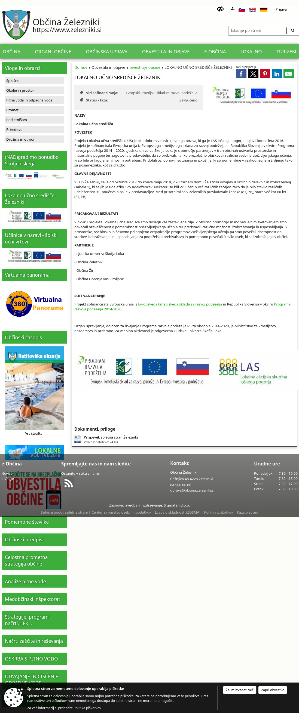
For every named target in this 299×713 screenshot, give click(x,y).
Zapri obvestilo (272, 690)
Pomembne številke (27, 521)
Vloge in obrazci (22, 68)
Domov (80, 67)
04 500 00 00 (180, 485)
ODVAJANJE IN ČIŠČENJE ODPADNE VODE (31, 679)
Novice (7, 473)
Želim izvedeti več (240, 690)
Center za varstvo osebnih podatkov (121, 512)
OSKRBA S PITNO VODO (31, 658)
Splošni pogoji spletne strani (64, 512)
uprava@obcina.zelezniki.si (192, 490)
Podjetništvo (16, 119)
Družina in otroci (20, 139)
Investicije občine (145, 67)
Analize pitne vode (25, 581)
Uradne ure (267, 464)
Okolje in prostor (20, 90)
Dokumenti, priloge (94, 429)
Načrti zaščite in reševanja (34, 641)
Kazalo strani (247, 512)
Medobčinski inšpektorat (32, 599)
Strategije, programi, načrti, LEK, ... (28, 619)
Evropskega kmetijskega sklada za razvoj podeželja (180, 304)
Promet (12, 109)
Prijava (281, 9)
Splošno (12, 80)
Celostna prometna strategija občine (26, 560)
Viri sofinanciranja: (99, 92)
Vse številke (33, 433)
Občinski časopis (23, 337)
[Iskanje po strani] (257, 30)
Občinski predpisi (24, 539)
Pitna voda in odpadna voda (29, 100)
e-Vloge (7, 478)
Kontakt (179, 463)
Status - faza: (94, 100)
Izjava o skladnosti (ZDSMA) (177, 512)
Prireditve (14, 129)
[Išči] (292, 30)
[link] (241, 73)
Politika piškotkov (218, 512)
